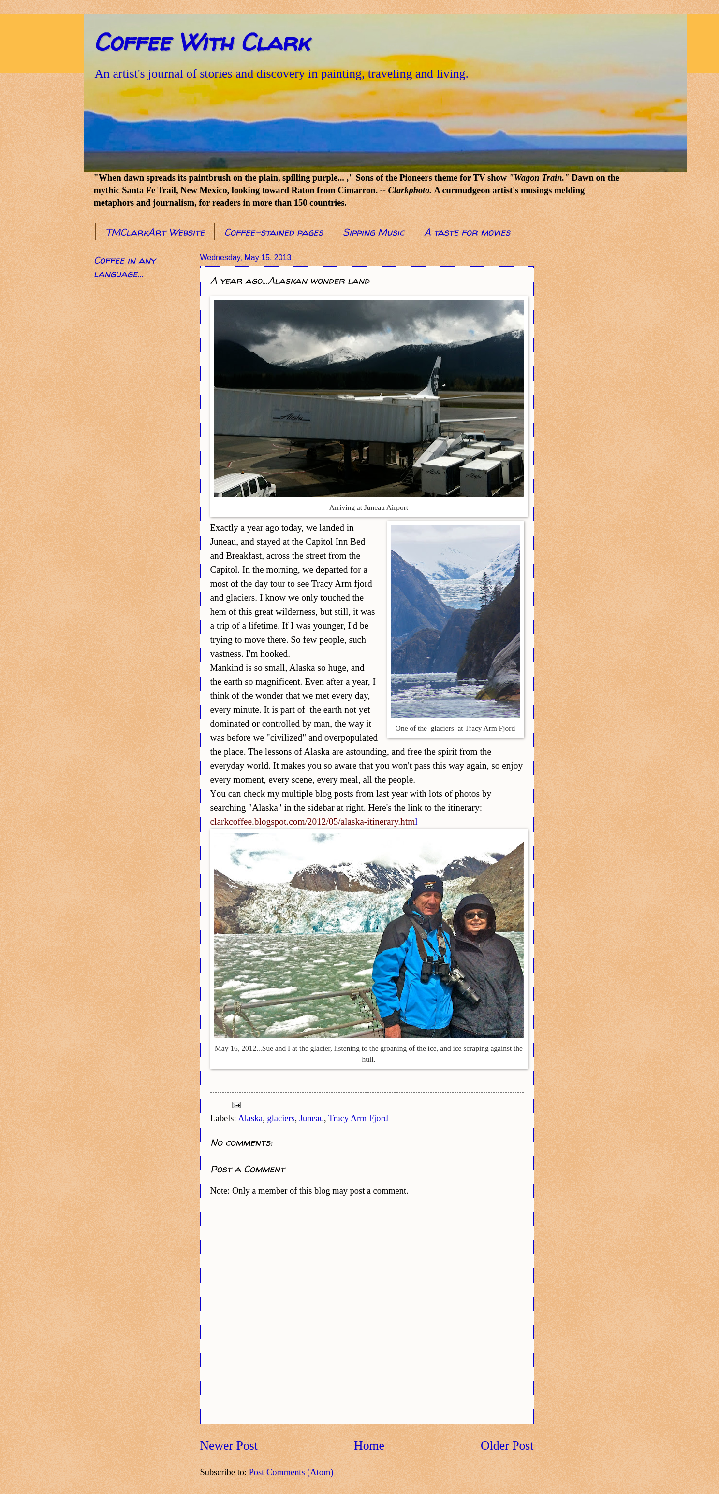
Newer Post (229, 1445)
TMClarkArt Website (155, 232)
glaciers (281, 1118)
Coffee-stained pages (273, 232)
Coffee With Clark (201, 41)
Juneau (311, 1118)
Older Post (507, 1445)
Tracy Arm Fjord (358, 1118)
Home (369, 1445)
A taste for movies (467, 232)
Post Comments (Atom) (291, 1472)
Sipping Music (373, 232)
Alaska (250, 1118)
